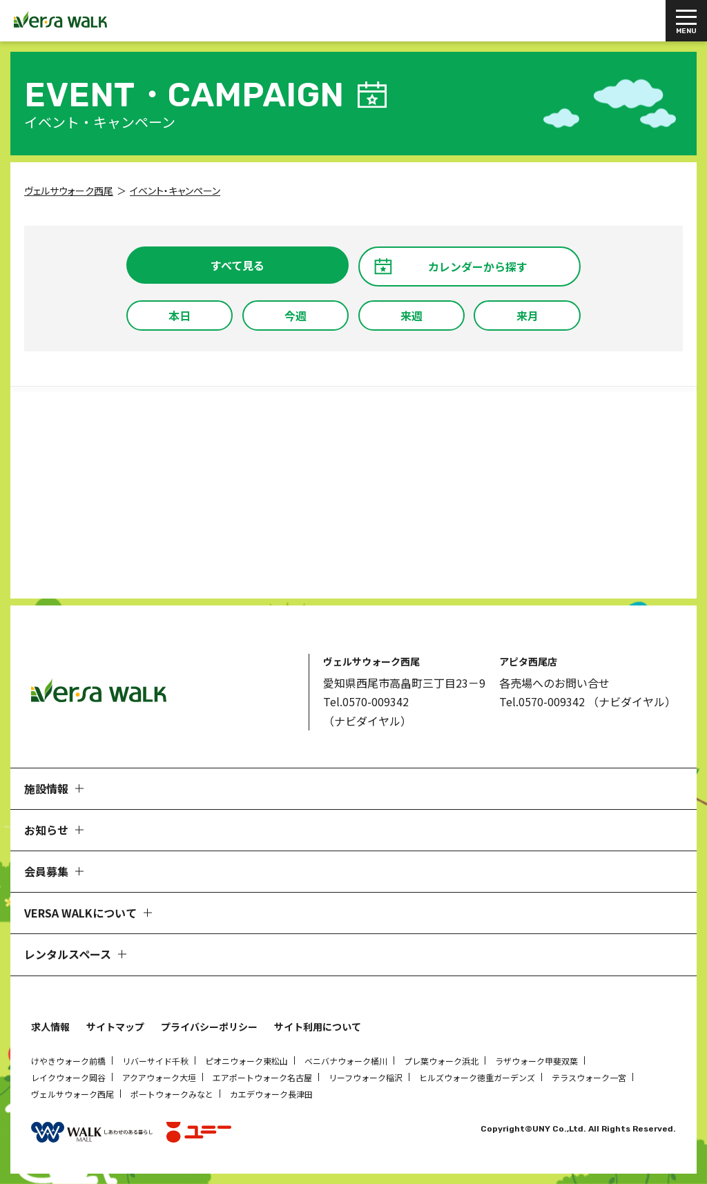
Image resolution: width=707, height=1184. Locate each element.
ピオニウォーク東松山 (246, 1061)
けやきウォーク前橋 (68, 1061)
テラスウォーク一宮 (589, 1077)
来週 (411, 315)
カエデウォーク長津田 (271, 1094)
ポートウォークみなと (171, 1094)
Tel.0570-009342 (366, 701)
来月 (527, 315)
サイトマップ (115, 1026)
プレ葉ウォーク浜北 (441, 1061)
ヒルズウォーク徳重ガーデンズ (477, 1077)
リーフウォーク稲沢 (366, 1077)
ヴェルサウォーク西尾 (72, 1094)
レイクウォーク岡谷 (68, 1077)
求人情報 (50, 1026)
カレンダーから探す (477, 266)
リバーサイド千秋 (155, 1061)
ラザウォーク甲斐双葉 (536, 1061)
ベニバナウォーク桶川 (345, 1061)
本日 (179, 315)
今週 (295, 315)
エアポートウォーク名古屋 (262, 1077)
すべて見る (237, 265)
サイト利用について (317, 1026)
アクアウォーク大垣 (159, 1077)
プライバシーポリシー (209, 1026)
